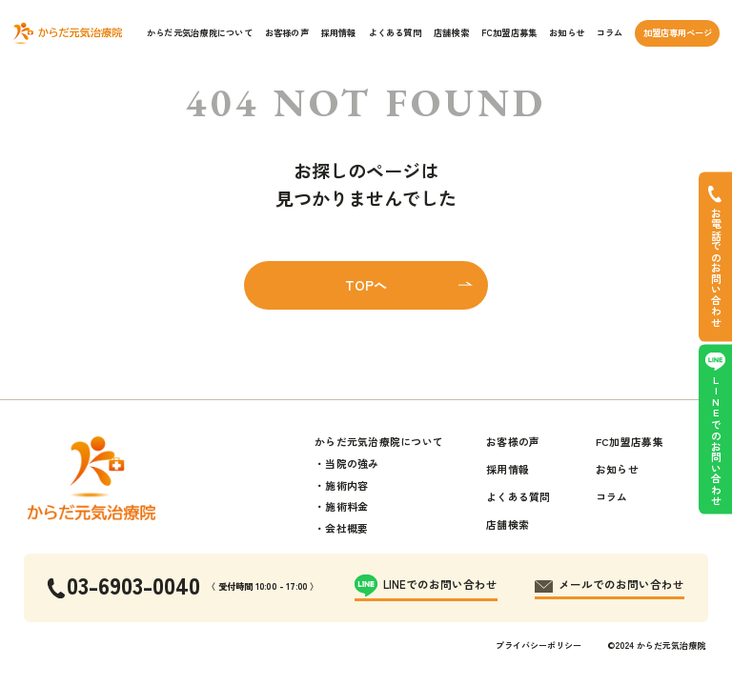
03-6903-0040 (133, 584)
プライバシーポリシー (538, 645)
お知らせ (566, 32)
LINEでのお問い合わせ (715, 440)
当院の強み (351, 463)
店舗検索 (451, 32)
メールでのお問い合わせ (621, 584)
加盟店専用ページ (677, 32)
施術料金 (346, 506)
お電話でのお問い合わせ (715, 267)
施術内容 (346, 485)
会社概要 (346, 527)
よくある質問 (395, 32)
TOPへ (366, 284)
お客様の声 (287, 32)
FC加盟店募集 (509, 32)
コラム (610, 32)
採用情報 (338, 32)
